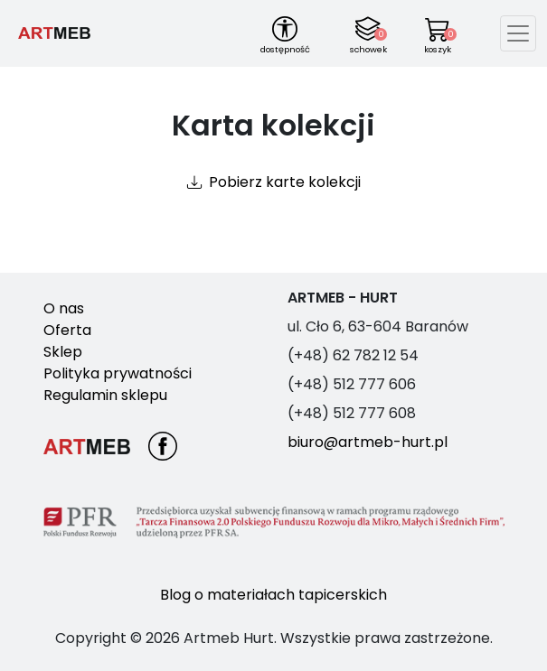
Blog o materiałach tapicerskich (273, 594)
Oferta (67, 330)
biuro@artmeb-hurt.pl (368, 442)
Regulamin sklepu (105, 395)
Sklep (62, 351)
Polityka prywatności (117, 373)
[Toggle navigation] (518, 33)
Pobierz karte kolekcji (285, 182)
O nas (63, 308)
